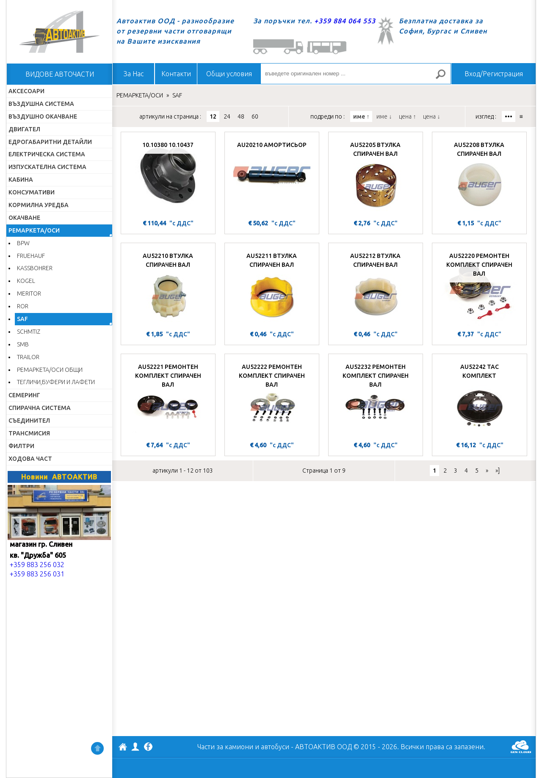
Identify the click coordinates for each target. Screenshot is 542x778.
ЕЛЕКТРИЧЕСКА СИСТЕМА (46, 154)
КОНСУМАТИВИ (31, 192)
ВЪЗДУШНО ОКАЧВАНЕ (42, 116)
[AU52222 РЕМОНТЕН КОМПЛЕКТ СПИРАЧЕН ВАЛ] (271, 398)
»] (497, 470)
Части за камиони (225, 746)
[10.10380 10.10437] (168, 176)
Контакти (176, 74)
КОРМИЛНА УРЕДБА (38, 205)
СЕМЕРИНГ (24, 395)
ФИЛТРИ (21, 446)
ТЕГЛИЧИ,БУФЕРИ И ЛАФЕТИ (56, 382)
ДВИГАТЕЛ (24, 129)
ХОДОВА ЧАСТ (30, 458)
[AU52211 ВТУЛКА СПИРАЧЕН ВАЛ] (271, 287)
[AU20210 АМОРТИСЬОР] (271, 176)
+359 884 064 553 (345, 21)
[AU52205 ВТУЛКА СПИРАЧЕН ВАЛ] (375, 176)
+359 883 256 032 (37, 564)
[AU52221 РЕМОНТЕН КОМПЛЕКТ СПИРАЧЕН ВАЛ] (168, 398)
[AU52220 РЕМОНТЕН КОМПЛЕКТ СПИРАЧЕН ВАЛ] (479, 287)
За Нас (134, 74)
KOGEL (26, 280)
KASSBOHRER (35, 268)
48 (241, 116)
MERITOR (29, 293)
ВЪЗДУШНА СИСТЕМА (41, 103)
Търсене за (444, 77)
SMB (23, 344)
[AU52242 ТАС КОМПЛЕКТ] (479, 398)
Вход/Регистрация (494, 74)
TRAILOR (28, 357)
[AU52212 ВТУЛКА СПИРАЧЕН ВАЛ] (375, 287)
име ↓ (384, 116)
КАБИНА (20, 179)
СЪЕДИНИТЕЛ (29, 420)
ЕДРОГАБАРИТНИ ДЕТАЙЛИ (50, 141)
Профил (135, 746)
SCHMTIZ (28, 331)
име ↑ (361, 116)
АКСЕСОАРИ (26, 91)
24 (227, 116)
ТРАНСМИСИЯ (29, 433)
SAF (22, 319)
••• (508, 116)
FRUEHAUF (31, 255)
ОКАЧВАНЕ (24, 217)
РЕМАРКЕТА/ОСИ (34, 230)
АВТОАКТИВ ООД (122, 748)
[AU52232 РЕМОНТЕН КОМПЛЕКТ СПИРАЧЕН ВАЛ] (375, 398)
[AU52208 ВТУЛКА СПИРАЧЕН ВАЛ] (479, 176)
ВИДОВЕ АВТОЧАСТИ (59, 74)
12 (213, 116)
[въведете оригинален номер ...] (355, 73)
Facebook (148, 747)
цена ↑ (407, 116)
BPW (23, 243)
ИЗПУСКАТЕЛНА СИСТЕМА (47, 166)
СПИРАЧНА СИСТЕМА (39, 407)
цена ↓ (431, 116)
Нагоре (97, 748)
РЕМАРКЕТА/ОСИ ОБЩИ (50, 369)
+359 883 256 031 (37, 574)
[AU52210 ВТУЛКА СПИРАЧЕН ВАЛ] (168, 287)
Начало (59, 32)
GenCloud (521, 746)
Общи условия (229, 74)
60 (255, 116)
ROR (22, 306)
